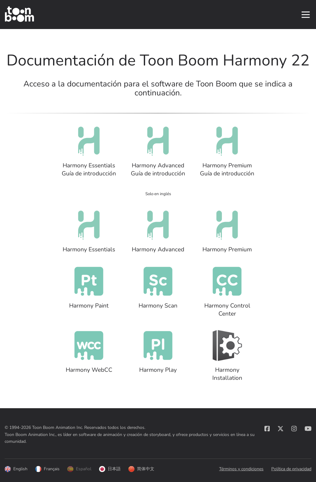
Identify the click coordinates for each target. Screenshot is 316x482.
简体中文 (141, 469)
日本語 (110, 469)
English (16, 469)
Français (47, 469)
